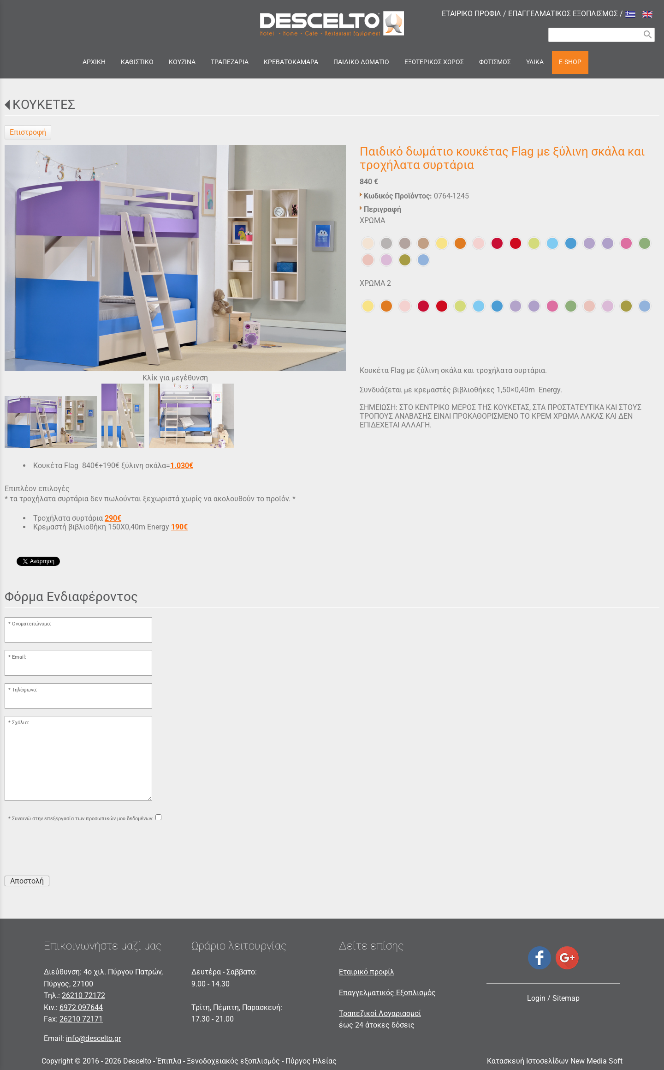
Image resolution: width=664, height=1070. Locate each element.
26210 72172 (83, 995)
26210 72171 (81, 1019)
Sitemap (566, 998)
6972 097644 (81, 1007)
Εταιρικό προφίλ (366, 972)
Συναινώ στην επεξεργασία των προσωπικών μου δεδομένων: (83, 819)
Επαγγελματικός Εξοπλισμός (387, 992)
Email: (19, 657)
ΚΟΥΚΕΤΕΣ (43, 104)
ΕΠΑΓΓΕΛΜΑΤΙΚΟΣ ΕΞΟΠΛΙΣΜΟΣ (563, 13)
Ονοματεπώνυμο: (31, 624)
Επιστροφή (28, 132)
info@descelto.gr (93, 1038)
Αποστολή (27, 881)
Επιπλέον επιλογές (37, 488)
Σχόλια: (20, 723)
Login (536, 998)
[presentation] (75, 850)
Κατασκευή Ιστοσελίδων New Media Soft (554, 1061)
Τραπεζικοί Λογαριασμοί (380, 1013)
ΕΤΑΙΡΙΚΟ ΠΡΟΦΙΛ (471, 13)
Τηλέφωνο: (24, 690)
